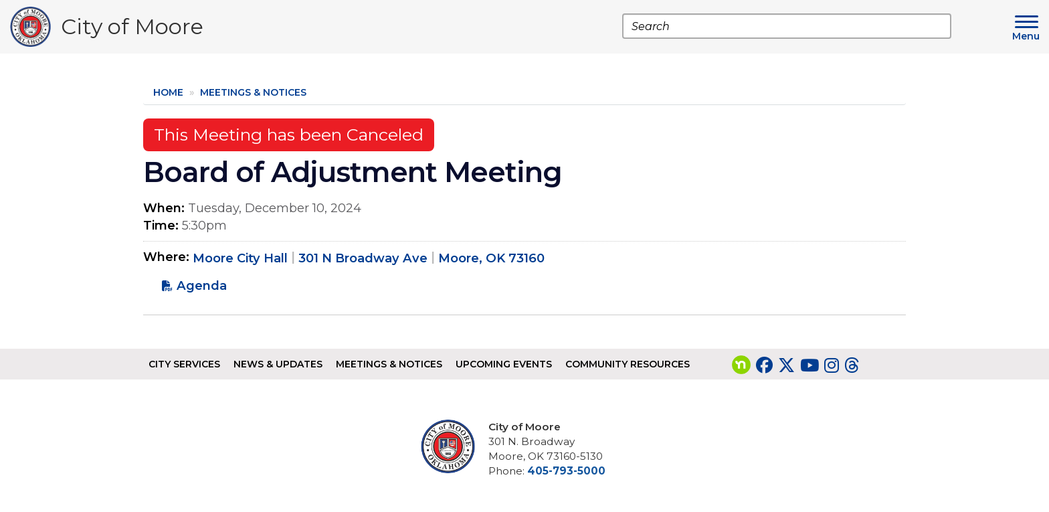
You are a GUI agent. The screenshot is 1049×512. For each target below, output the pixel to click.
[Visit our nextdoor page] (741, 365)
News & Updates (277, 364)
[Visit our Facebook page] (764, 365)
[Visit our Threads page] (851, 365)
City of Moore (132, 29)
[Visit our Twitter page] (786, 365)
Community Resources (627, 364)
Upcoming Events (504, 364)
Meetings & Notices (253, 92)
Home (168, 92)
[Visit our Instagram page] (831, 365)
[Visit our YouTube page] (809, 365)
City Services (184, 364)
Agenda (202, 285)
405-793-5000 (566, 470)
